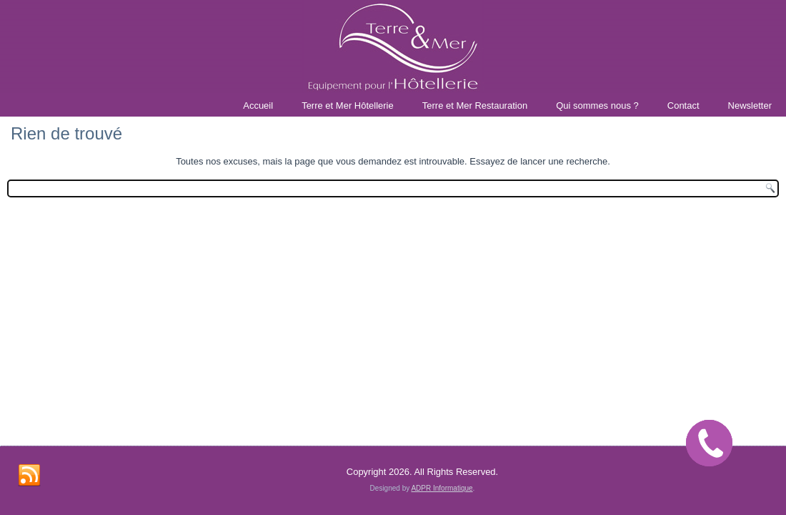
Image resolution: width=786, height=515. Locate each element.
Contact (683, 105)
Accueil (258, 105)
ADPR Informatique (441, 488)
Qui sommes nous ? (597, 105)
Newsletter (750, 105)
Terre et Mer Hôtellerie (348, 105)
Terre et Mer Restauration (474, 105)
